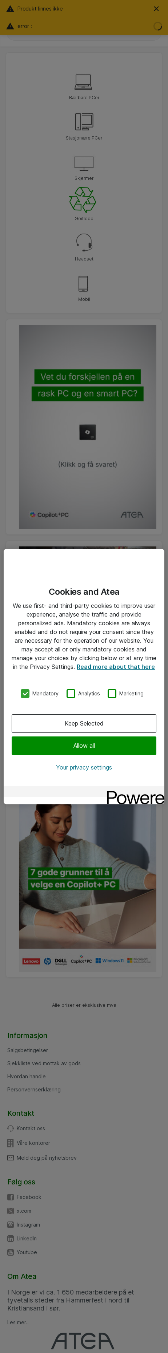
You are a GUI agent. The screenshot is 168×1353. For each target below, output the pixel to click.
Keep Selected (84, 723)
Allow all (84, 745)
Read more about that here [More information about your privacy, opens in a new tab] (116, 666)
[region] (84, 676)
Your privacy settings (84, 767)
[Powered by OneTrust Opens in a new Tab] (133, 792)
